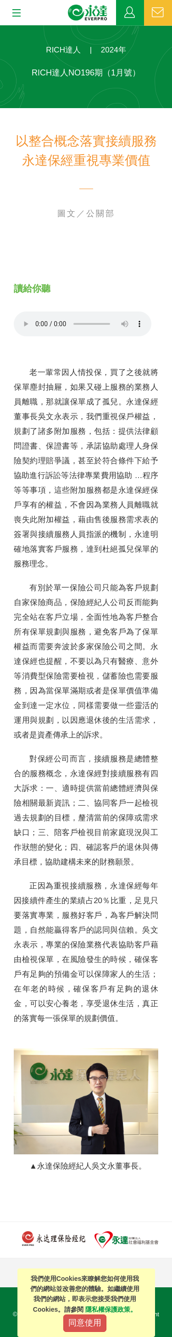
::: (3, 30)
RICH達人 (63, 50)
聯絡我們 (158, 13)
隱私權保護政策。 (111, 1309)
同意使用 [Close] (84, 1322)
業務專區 (130, 13)
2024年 (113, 50)
